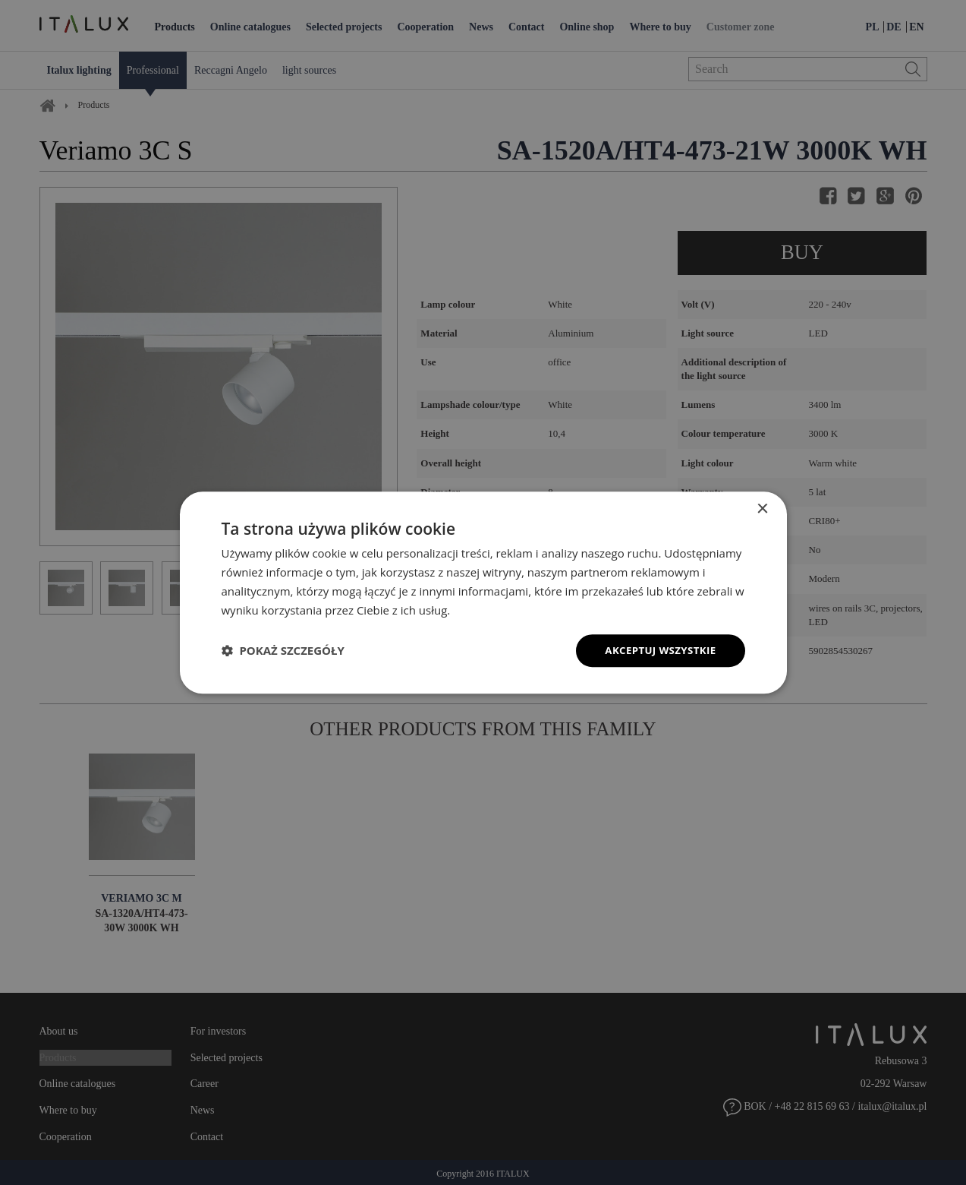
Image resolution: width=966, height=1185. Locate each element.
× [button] (762, 508)
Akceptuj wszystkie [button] (657, 650)
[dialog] (483, 592)
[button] (283, 651)
